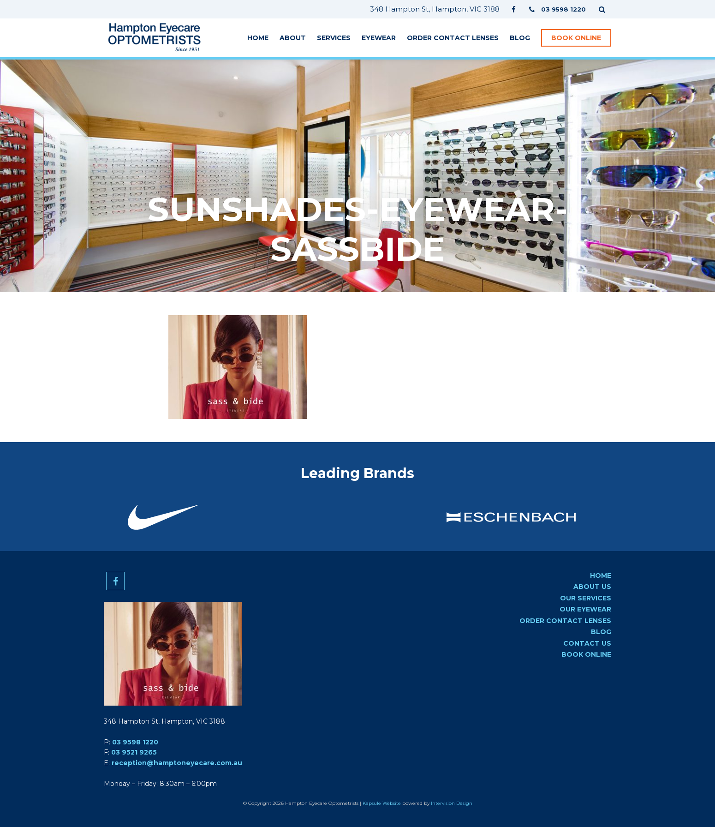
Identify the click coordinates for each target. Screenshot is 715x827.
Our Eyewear (585, 609)
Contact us (587, 643)
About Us (592, 586)
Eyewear (379, 38)
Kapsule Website (382, 803)
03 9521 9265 (134, 752)
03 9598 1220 (135, 742)
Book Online (576, 38)
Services (334, 38)
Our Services (585, 598)
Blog (520, 38)
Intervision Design (451, 803)
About (293, 38)
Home (257, 38)
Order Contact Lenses (453, 38)
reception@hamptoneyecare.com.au (177, 763)
